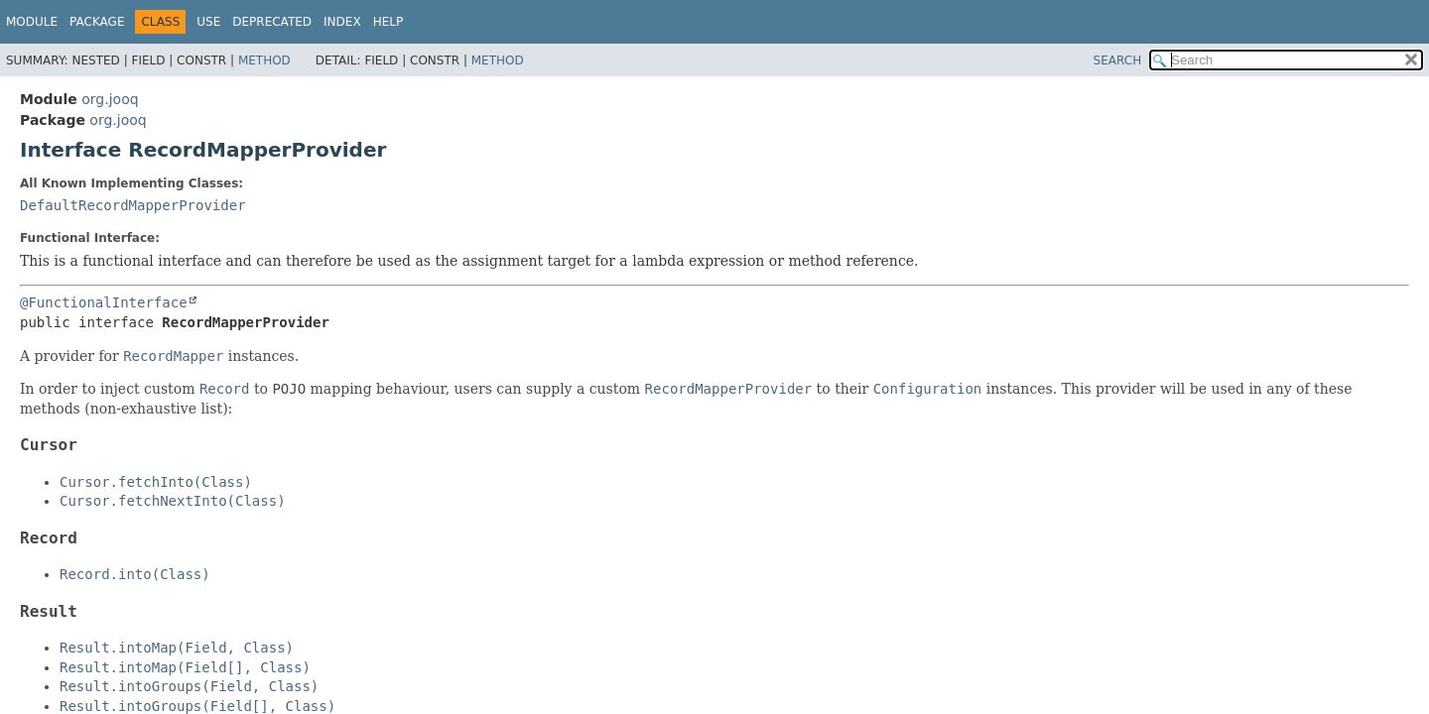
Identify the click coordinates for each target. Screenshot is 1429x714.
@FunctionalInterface (104, 302)
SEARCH (1118, 60)
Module (32, 22)
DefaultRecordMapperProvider (133, 205)
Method (264, 60)
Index (342, 22)
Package (96, 22)
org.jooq (109, 99)
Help (388, 22)
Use (208, 22)
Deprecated (272, 22)
